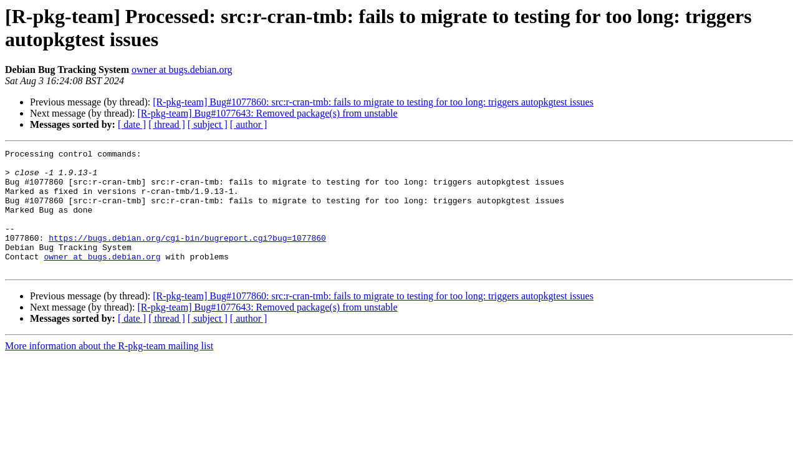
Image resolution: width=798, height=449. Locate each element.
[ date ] (132, 124)
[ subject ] (208, 124)
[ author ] (248, 124)
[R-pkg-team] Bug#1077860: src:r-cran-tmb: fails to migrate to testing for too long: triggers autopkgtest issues (373, 102)
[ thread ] (166, 124)
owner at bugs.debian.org (182, 69)
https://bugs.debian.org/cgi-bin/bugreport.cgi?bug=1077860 (187, 256)
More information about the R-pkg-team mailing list (109, 370)
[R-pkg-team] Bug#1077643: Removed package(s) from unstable (267, 113)
